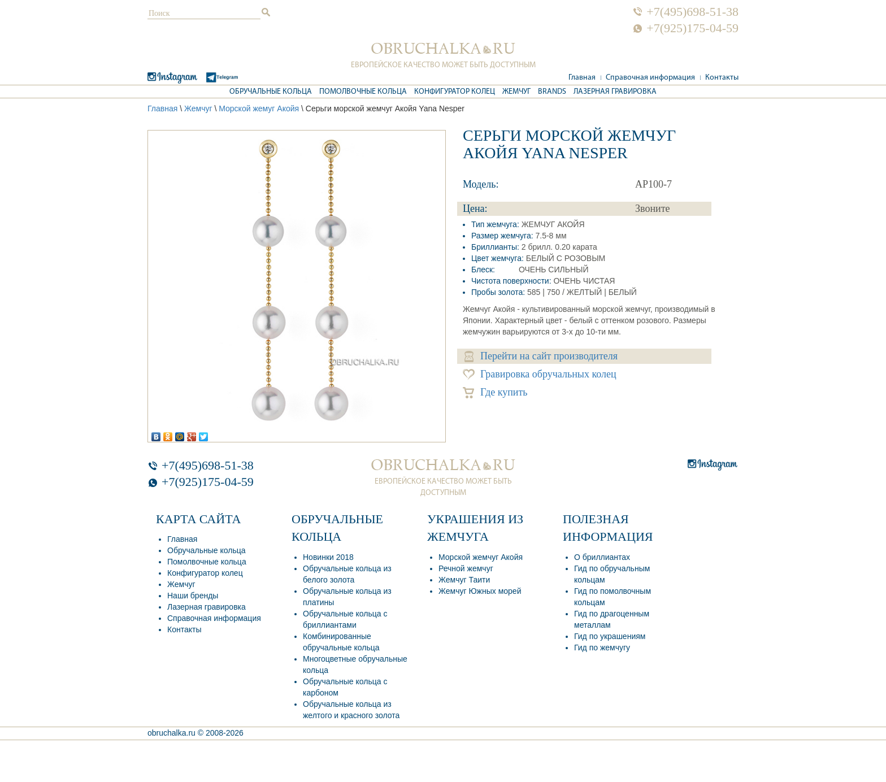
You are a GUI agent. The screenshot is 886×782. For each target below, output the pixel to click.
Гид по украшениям (609, 636)
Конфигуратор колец (454, 92)
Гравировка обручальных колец (539, 374)
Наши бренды (192, 595)
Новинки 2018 (328, 557)
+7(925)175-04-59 (692, 28)
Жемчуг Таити (464, 579)
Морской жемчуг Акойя (480, 557)
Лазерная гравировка (615, 92)
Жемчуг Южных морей (479, 591)
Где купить (495, 392)
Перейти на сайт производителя (541, 356)
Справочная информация (650, 77)
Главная (582, 77)
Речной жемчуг (465, 568)
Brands (552, 92)
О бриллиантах (602, 557)
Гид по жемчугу (602, 647)
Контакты (722, 77)
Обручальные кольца (270, 92)
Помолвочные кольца (363, 92)
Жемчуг (516, 92)
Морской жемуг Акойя (259, 108)
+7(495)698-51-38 (692, 12)
